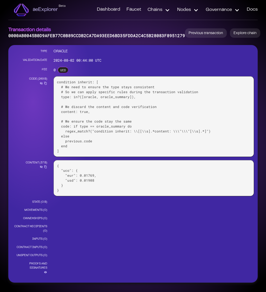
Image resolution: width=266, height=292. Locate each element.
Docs (252, 10)
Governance (219, 10)
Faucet (134, 10)
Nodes (184, 10)
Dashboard (108, 10)
